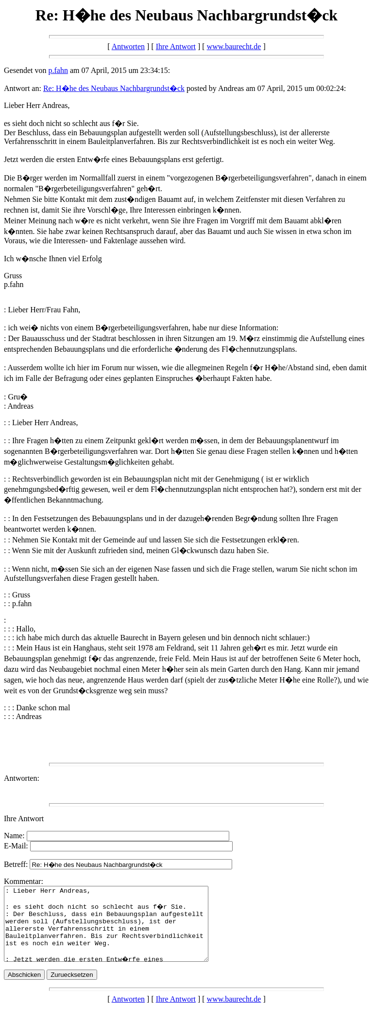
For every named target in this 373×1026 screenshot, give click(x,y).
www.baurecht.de (234, 46)
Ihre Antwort (176, 46)
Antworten (128, 46)
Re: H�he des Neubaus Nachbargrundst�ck (114, 88)
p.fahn (58, 70)
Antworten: (21, 778)
